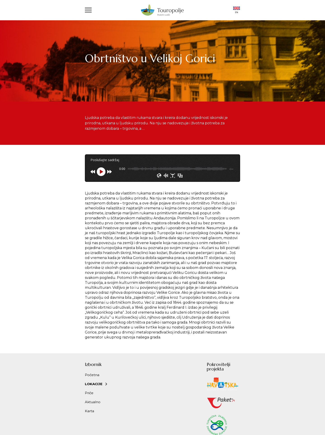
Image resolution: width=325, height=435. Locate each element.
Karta (89, 411)
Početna (92, 375)
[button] (88, 10)
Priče (89, 393)
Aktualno (92, 402)
